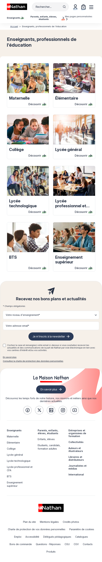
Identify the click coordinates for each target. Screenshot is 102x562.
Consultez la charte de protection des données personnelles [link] (33, 361)
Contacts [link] (88, 544)
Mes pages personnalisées (78, 17)
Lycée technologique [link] (18, 460)
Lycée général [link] (15, 454)
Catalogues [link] (81, 536)
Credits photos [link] (71, 521)
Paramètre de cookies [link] (81, 529)
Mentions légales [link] (49, 521)
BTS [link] (9, 476)
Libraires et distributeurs (76, 458)
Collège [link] (11, 448)
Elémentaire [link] (13, 442)
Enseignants (14, 430)
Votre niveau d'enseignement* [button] (23, 314)
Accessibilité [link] (32, 536)
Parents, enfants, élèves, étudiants (48, 432)
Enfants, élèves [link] (46, 439)
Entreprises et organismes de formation (77, 433)
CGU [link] (67, 544)
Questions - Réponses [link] (48, 544)
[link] (27, 410)
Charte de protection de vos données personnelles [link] (36, 529)
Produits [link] (51, 551)
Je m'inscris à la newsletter (49, 336)
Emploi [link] (17, 536)
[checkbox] (4, 345)
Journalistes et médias (78, 467)
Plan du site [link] (29, 521)
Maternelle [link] (13, 436)
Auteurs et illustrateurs (76, 449)
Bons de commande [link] (21, 544)
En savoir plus (9, 357)
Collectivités (76, 442)
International (76, 474)
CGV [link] (76, 544)
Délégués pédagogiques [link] (57, 536)
